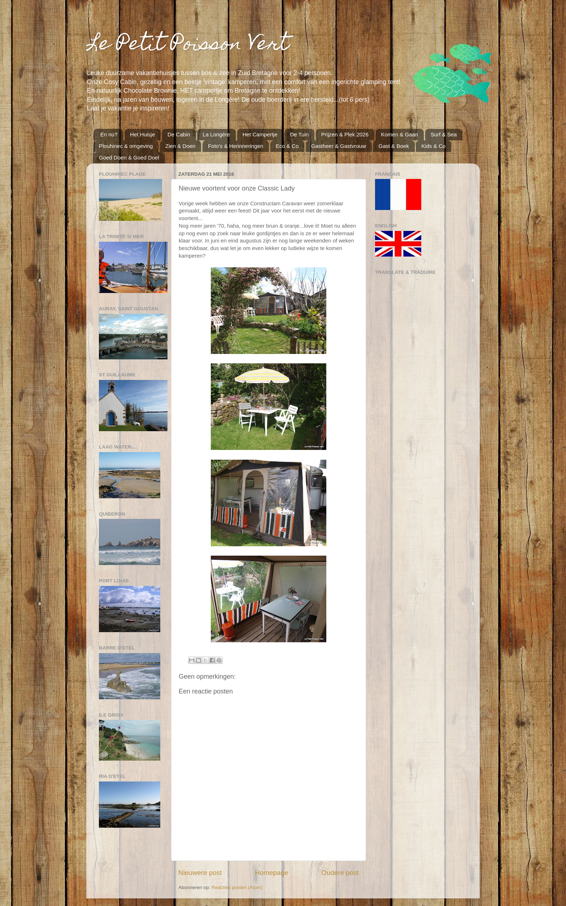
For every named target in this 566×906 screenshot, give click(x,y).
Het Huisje (142, 134)
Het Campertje (260, 134)
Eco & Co (287, 146)
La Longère (216, 134)
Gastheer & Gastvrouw (338, 146)
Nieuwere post (200, 872)
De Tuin (299, 134)
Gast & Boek (393, 146)
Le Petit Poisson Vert (187, 45)
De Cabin (178, 134)
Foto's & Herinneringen (235, 146)
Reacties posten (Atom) (237, 887)
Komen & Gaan (399, 134)
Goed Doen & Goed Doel (129, 157)
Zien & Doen (180, 146)
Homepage (271, 872)
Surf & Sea (444, 134)
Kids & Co (433, 146)
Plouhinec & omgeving (126, 146)
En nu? (109, 134)
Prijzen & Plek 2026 (345, 134)
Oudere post (340, 872)
